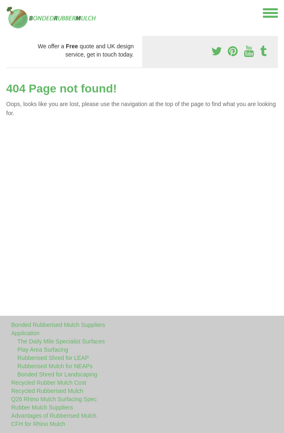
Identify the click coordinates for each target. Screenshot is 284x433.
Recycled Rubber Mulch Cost (48, 382)
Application (25, 333)
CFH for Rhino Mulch (38, 424)
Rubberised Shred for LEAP (53, 358)
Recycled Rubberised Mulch (47, 391)
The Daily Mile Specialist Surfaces (61, 341)
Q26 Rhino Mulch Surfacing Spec (54, 399)
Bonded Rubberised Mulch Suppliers (58, 325)
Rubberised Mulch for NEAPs (55, 366)
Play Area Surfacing (42, 349)
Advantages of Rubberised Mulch (53, 415)
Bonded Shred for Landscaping (57, 374)
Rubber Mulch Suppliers (42, 407)
